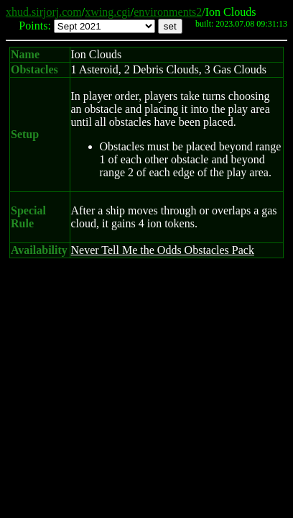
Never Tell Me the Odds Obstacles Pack (162, 250)
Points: (34, 25)
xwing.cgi (108, 12)
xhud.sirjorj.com (44, 12)
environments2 (168, 12)
